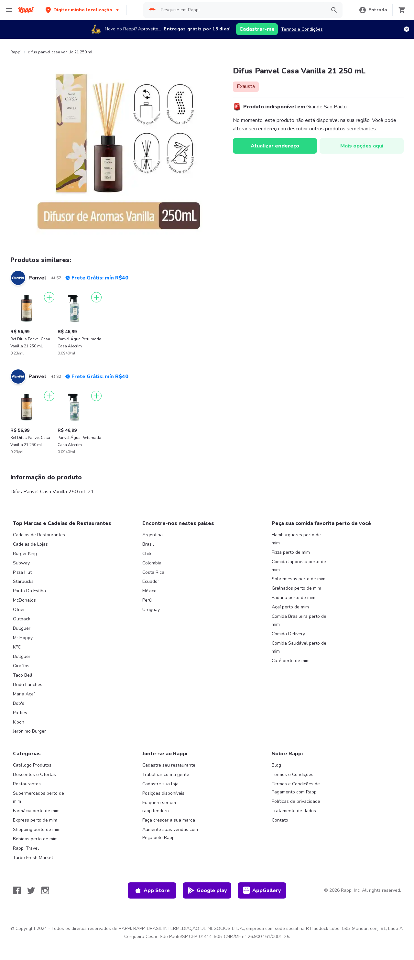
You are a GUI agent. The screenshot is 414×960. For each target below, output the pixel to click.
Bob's (18, 703)
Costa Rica (153, 572)
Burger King (25, 554)
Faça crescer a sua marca (168, 820)
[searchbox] (241, 10)
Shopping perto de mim (36, 829)
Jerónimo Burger (29, 731)
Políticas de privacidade (296, 801)
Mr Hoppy (23, 638)
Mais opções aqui (361, 145)
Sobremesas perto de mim (298, 579)
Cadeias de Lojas (30, 544)
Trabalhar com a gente (165, 774)
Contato (280, 820)
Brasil (148, 544)
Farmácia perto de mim (36, 811)
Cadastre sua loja (160, 784)
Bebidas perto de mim (35, 839)
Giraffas (21, 666)
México (149, 591)
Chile (147, 554)
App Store (152, 890)
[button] (82, 10)
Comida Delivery (288, 634)
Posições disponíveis (163, 793)
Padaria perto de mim (293, 598)
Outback (21, 619)
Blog (276, 765)
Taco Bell (22, 675)
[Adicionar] (49, 297)
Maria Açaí (24, 694)
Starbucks (23, 581)
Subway (21, 563)
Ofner (19, 609)
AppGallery (262, 890)
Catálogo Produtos (32, 765)
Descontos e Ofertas (34, 774)
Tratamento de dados (294, 811)
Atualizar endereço (275, 145)
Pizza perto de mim (291, 552)
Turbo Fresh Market (33, 858)
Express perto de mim (35, 820)
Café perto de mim (291, 661)
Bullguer (21, 628)
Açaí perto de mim (290, 607)
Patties (20, 713)
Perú (147, 600)
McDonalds (24, 600)
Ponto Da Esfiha (29, 591)
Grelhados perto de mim (296, 588)
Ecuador (150, 581)
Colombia (151, 563)
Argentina (152, 535)
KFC (17, 647)
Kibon (18, 722)
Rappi (15, 52)
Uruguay (151, 609)
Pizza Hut (22, 572)
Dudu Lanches (27, 685)
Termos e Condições (302, 29)
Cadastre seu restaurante (168, 765)
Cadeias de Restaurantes (39, 535)
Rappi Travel (26, 848)
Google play (207, 890)
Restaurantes (27, 784)
